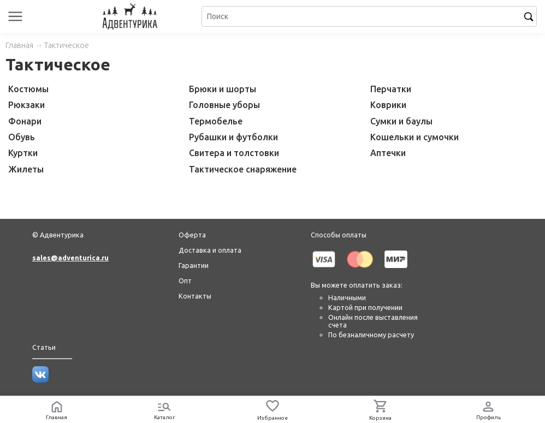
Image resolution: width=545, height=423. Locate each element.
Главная (19, 45)
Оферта (192, 235)
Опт (185, 280)
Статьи (44, 347)
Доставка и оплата (210, 250)
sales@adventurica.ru (70, 257)
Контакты (195, 296)
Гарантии (194, 265)
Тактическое (66, 45)
